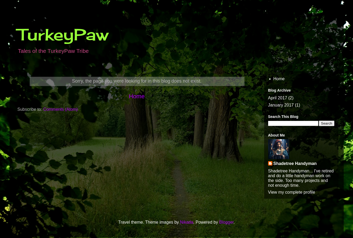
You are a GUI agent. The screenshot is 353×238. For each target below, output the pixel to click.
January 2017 (281, 105)
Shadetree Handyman (295, 163)
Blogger (226, 222)
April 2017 (277, 98)
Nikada (186, 222)
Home (137, 96)
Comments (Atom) (60, 109)
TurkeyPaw (63, 34)
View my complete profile (291, 192)
